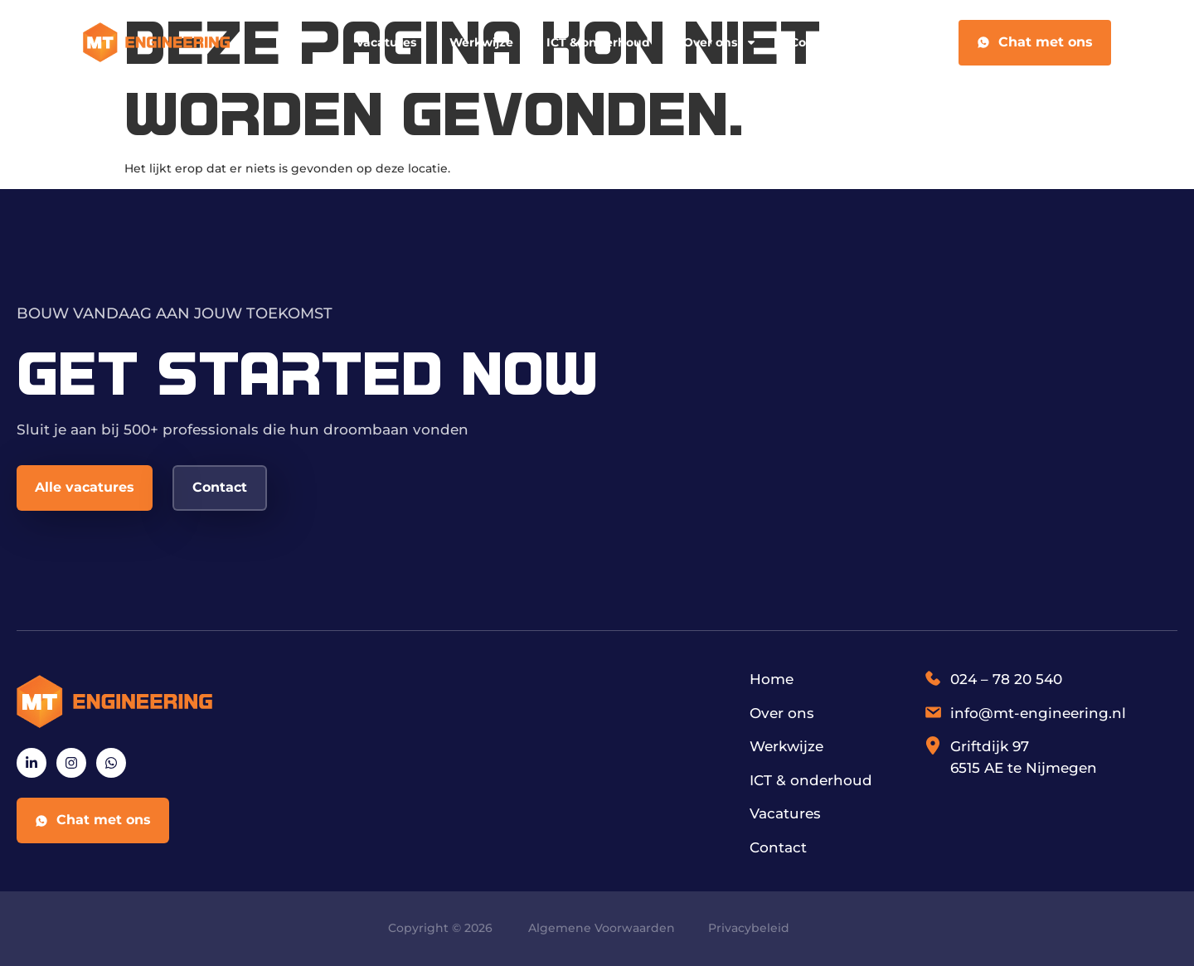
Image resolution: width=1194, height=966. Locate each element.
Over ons (720, 42)
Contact (814, 42)
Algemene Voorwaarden (601, 927)
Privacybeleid (748, 927)
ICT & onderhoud (598, 42)
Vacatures (386, 42)
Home (772, 679)
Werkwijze (481, 42)
